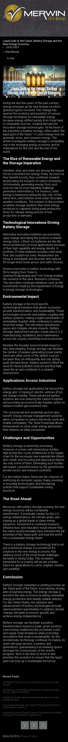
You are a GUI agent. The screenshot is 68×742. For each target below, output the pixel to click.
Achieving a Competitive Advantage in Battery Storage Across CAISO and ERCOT (31, 691)
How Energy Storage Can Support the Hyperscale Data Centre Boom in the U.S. (31, 706)
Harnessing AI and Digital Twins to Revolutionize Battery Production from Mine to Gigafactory (32, 713)
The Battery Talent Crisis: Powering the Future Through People (31, 683)
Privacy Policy (29, 736)
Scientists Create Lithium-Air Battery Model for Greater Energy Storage (31, 698)
